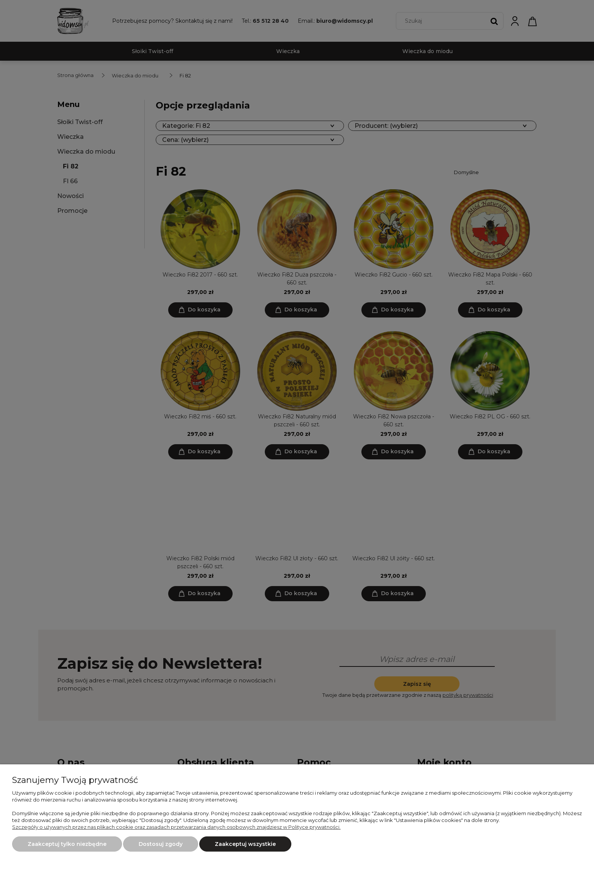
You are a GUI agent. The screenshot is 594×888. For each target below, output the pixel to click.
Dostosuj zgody (161, 844)
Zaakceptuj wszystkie (245, 844)
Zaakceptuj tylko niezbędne (67, 844)
